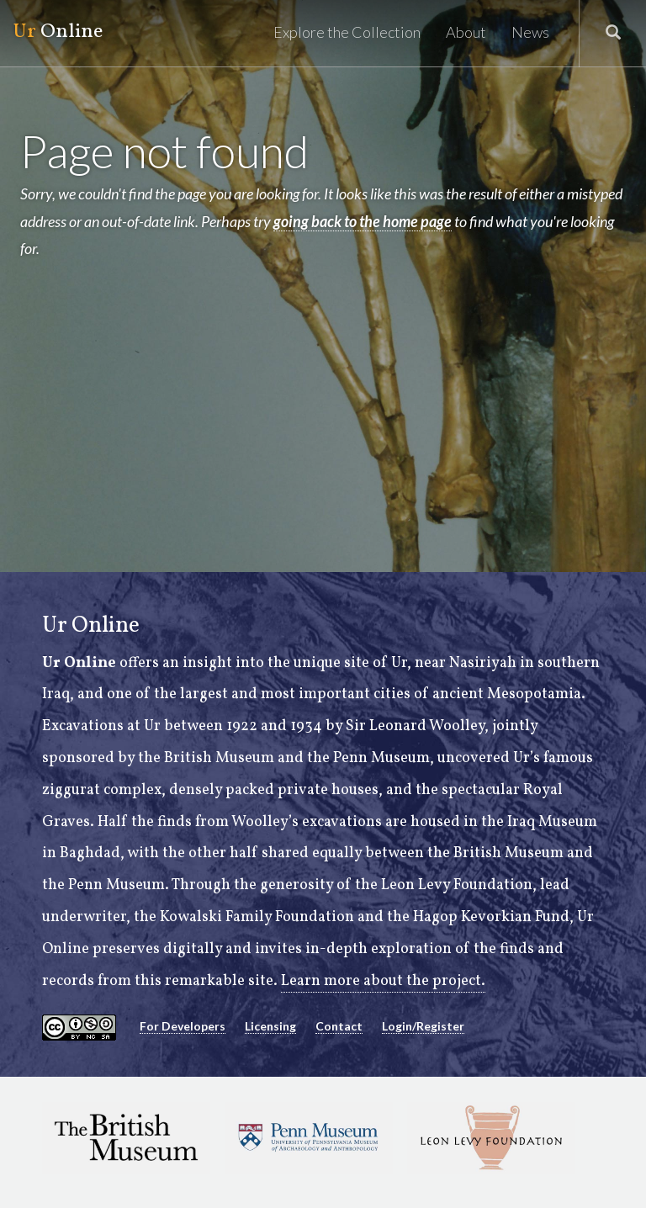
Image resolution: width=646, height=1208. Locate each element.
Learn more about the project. (383, 981)
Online (58, 32)
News (530, 32)
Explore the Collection (347, 32)
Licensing (270, 1026)
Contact (339, 1026)
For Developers (182, 1026)
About (466, 32)
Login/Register (423, 1026)
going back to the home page (362, 221)
